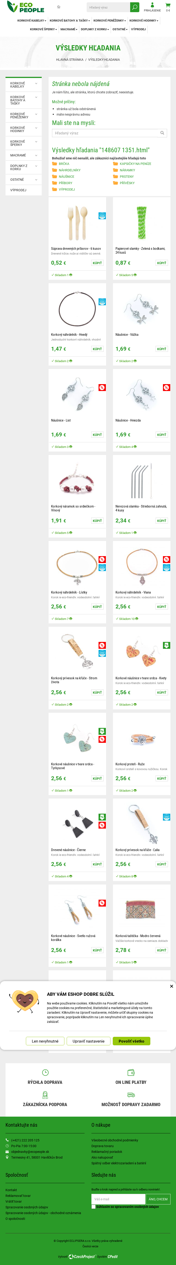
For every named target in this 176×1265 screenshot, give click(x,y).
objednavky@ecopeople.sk (30, 1151)
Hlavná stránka (69, 59)
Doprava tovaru (102, 1146)
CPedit (113, 1256)
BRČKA (64, 163)
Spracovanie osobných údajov (27, 1207)
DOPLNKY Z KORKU (95, 29)
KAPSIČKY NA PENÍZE (135, 163)
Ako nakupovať (102, 1157)
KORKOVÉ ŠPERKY (43, 29)
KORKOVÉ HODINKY (143, 20)
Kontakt (11, 1190)
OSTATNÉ (120, 29)
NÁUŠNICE (66, 176)
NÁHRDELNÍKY (69, 170)
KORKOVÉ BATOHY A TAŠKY (70, 20)
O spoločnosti (15, 1218)
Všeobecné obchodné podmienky (114, 1140)
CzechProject (82, 1256)
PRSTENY (127, 176)
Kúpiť (97, 263)
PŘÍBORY (65, 183)
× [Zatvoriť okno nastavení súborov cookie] (171, 985)
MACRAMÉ (68, 29)
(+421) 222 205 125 (25, 1140)
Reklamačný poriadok (106, 1151)
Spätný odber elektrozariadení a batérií (118, 1163)
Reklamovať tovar (18, 1195)
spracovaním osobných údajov (137, 1206)
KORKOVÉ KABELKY (31, 20)
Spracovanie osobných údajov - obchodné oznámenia (43, 1213)
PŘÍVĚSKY (127, 183)
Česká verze (90, 1246)
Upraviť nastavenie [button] (88, 1041)
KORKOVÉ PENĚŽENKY (110, 20)
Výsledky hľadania (104, 59)
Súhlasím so (125, 1206)
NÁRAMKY (127, 170)
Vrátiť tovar (14, 1201)
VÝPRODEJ (138, 29)
